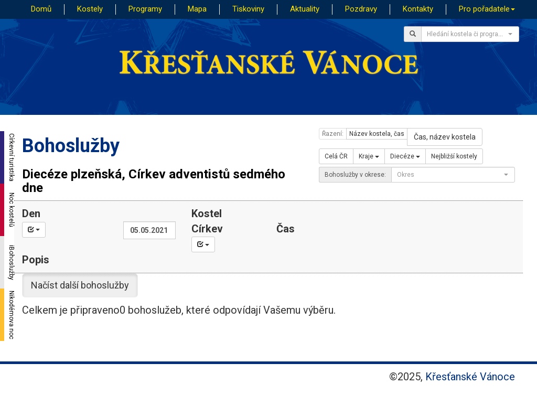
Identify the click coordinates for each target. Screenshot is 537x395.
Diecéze (405, 156)
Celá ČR (336, 156)
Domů (41, 9)
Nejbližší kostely (454, 156)
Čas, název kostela (445, 137)
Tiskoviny (248, 9)
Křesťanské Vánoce (470, 376)
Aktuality (304, 9)
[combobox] (470, 34)
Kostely (90, 9)
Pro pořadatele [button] (487, 9)
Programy (145, 9)
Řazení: (332, 133)
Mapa (197, 9)
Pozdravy (361, 9)
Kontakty (418, 9)
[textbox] (467, 34)
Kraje (369, 156)
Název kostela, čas (376, 133)
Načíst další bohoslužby (80, 285)
